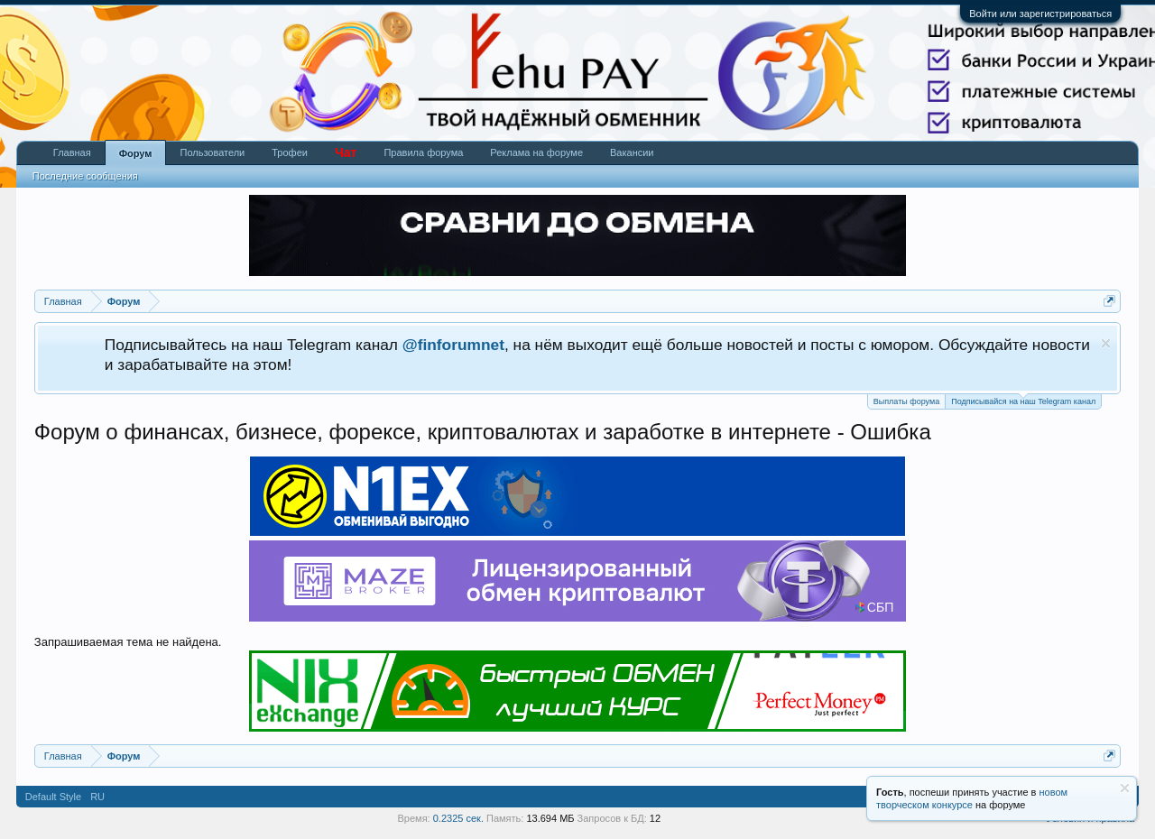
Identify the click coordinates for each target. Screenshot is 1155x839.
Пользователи (212, 152)
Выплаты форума (906, 401)
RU (97, 796)
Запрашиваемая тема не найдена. (128, 642)
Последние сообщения (85, 176)
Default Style (53, 796)
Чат (345, 152)
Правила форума (423, 152)
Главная (72, 152)
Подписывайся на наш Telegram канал (1023, 400)
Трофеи (290, 152)
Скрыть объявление (1106, 343)
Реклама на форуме (536, 152)
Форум (135, 153)
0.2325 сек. (458, 818)
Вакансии (632, 152)
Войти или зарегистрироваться (1040, 13)
